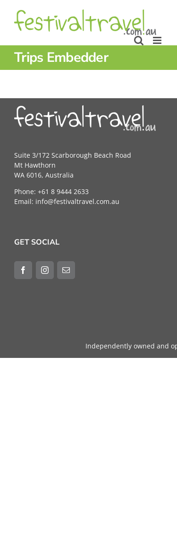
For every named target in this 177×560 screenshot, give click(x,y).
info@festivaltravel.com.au (77, 201)
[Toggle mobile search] (138, 40)
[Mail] (66, 270)
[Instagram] (45, 270)
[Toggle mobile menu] (158, 40)
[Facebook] (23, 270)
